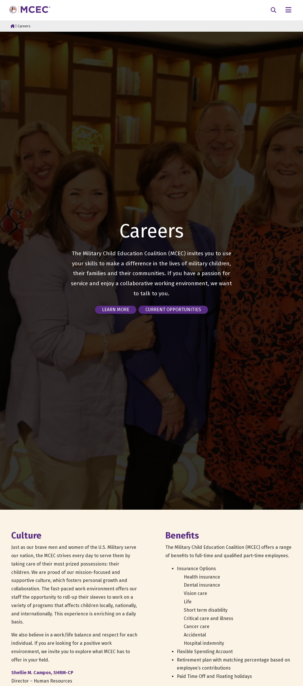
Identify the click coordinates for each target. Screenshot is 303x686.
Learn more (115, 309)
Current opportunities (173, 309)
